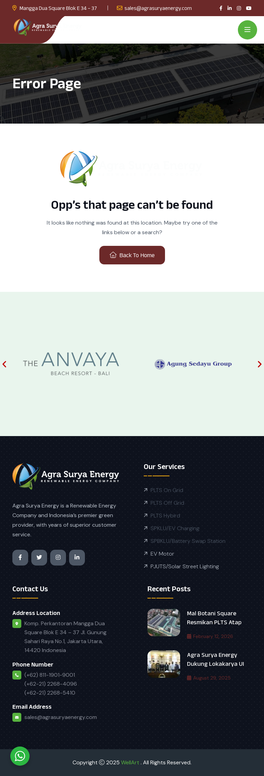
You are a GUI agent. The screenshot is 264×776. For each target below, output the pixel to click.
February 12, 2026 (210, 636)
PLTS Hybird (165, 515)
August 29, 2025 (209, 678)
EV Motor (162, 553)
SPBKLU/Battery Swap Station (188, 541)
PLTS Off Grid (167, 502)
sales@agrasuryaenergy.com (158, 8)
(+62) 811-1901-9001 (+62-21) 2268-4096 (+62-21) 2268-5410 (50, 683)
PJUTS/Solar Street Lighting (185, 566)
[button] (4, 364)
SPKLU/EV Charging (175, 528)
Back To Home (132, 255)
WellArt (131, 762)
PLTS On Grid (167, 490)
